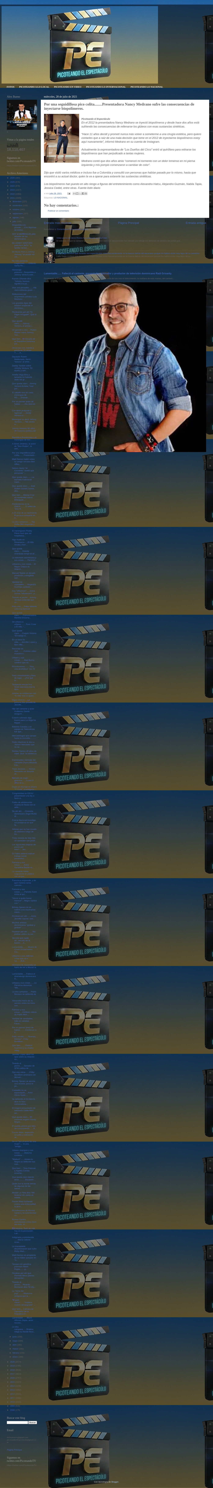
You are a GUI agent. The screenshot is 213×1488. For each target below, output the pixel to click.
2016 (12, 1378)
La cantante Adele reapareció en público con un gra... (23, 873)
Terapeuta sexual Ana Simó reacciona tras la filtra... (23, 686)
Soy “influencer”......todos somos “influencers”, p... (24, 592)
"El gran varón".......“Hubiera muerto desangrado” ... (23, 1302)
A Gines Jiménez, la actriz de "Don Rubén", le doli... (24, 446)
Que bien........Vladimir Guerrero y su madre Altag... (22, 1047)
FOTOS (11, 87)
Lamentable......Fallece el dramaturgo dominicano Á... (24, 976)
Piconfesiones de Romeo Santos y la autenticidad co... (24, 1212)
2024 (12, 186)
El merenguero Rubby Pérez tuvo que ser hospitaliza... (22, 533)
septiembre (18, 213)
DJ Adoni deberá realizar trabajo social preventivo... (23, 856)
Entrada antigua (196, 222)
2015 (12, 1382)
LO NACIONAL (61, 198)
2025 (12, 182)
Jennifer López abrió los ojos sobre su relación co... (23, 1056)
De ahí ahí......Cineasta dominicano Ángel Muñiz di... (24, 813)
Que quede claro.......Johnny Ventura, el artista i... (22, 323)
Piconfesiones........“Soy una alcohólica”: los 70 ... (23, 668)
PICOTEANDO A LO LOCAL (34, 87)
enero (15, 1357)
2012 (12, 1394)
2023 (12, 190)
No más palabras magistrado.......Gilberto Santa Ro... (24, 263)
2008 (12, 1410)
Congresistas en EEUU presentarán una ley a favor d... (23, 795)
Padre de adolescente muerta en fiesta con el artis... (23, 804)
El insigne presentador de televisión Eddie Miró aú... (23, 1110)
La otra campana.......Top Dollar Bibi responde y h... (23, 524)
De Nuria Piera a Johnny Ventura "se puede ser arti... (23, 254)
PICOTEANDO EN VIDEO (67, 87)
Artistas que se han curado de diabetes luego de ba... (24, 831)
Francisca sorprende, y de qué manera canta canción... (24, 882)
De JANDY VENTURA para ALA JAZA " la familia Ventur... (22, 245)
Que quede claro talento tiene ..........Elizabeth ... (24, 1178)
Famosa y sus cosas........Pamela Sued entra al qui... (24, 891)
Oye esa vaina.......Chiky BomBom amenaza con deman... (24, 1074)
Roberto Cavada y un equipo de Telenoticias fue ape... (23, 729)
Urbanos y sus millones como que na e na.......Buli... (22, 958)
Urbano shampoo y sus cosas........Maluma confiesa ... (22, 1152)
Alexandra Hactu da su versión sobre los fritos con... (23, 1003)
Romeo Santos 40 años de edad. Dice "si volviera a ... (24, 753)
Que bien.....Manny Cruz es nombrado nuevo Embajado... (23, 497)
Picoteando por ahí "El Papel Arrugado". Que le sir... (24, 314)
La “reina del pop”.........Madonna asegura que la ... (22, 1293)
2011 (12, 1398)
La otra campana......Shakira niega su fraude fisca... (23, 1329)
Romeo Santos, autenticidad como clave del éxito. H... (24, 1221)
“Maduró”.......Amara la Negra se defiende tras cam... (23, 1161)
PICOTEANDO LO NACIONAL (146, 87)
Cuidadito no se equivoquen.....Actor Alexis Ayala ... (22, 1092)
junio (15, 1337)
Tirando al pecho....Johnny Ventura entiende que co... (24, 599)
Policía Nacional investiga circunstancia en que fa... (24, 822)
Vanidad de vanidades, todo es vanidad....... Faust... (22, 1021)
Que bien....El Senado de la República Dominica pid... (23, 341)
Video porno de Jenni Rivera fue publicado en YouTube (81, 238)
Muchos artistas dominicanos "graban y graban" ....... (23, 925)
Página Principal (128, 222)
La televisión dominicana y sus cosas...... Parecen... (24, 558)
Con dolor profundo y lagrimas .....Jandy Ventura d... (21, 413)
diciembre (17, 201)
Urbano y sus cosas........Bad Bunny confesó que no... (23, 660)
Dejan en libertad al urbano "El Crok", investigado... (24, 788)
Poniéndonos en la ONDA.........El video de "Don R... (24, 506)
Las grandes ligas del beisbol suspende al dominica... (22, 305)
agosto (16, 217)
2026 (12, 178)
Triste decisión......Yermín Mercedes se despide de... (23, 771)
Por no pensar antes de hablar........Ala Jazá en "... (23, 404)
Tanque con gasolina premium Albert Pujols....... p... (21, 1266)
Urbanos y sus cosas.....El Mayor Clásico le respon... (24, 566)
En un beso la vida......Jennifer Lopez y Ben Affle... (24, 642)
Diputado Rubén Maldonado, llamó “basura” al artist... (21, 359)
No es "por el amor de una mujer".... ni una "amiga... (24, 1143)
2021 (12, 198)
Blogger (114, 1482)
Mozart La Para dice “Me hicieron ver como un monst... (23, 1195)
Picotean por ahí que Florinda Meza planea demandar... (23, 1275)
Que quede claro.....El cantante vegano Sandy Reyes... (24, 1119)
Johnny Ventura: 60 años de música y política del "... (24, 430)
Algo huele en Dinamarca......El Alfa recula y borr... (23, 542)
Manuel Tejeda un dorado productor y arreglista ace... (23, 575)
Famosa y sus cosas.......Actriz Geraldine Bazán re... (23, 864)
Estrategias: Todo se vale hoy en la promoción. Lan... (23, 1230)
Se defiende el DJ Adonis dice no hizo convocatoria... (23, 1101)
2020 (12, 1362)
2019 (12, 1366)
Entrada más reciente (57, 222)
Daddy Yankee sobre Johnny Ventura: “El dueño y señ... (22, 368)
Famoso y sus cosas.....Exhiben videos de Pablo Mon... (24, 1012)
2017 (12, 1374)
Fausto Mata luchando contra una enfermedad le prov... (24, 1203)
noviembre (18, 205)
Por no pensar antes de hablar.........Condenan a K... (24, 1030)
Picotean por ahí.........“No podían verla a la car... (24, 932)
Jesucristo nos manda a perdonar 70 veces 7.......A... (23, 350)
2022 (12, 194)
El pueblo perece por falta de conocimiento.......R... (24, 1127)
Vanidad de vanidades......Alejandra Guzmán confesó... (24, 584)
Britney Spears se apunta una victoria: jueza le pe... (23, 1083)
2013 (12, 1390)
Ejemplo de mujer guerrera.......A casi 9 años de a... (22, 780)
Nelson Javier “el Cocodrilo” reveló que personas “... (23, 470)
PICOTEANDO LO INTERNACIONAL (106, 87)
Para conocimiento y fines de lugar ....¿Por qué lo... (24, 677)
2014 (12, 1386)
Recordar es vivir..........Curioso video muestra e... (24, 651)
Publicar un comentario (58, 211)
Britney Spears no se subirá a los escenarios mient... (23, 909)
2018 (12, 1370)
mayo (15, 1341)
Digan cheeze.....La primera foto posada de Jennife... (24, 702)
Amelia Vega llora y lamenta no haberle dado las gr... (22, 377)
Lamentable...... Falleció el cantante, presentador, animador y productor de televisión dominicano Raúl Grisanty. (108, 273)
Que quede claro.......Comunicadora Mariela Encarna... (24, 615)
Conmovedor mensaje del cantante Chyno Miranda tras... (24, 762)
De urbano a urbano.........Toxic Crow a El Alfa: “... (24, 624)
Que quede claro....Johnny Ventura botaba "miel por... (24, 386)
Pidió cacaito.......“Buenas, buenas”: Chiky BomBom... (24, 1039)
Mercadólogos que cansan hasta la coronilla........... (24, 737)
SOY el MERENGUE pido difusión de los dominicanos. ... (24, 236)
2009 (12, 1406)
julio (15, 221)
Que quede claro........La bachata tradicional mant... (23, 479)
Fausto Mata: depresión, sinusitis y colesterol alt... (23, 1134)
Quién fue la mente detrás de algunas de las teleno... (24, 1186)
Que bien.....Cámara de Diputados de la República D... (22, 1311)
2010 (12, 1402)
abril (15, 1345)
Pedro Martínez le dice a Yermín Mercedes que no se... (23, 744)
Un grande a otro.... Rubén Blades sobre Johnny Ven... (24, 332)
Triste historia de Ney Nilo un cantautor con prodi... (24, 839)
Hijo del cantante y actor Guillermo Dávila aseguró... (23, 711)
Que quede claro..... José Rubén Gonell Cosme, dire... (23, 488)
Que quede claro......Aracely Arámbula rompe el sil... (24, 551)
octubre (16, 209)
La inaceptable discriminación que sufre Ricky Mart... (24, 1248)
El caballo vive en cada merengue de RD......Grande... (22, 395)
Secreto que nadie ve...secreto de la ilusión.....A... (21, 940)
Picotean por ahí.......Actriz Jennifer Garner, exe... (24, 917)
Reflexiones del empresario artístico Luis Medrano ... (24, 296)
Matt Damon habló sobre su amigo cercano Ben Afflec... (23, 461)
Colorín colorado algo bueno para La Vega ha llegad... (24, 720)
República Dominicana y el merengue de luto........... (24, 438)
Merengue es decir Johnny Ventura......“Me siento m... (24, 421)
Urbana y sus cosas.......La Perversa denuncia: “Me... (24, 985)
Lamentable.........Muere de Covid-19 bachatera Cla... (24, 949)
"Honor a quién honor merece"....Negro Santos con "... (24, 900)
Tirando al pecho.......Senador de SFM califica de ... (23, 1065)
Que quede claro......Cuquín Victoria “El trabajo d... (24, 633)
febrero (16, 1353)
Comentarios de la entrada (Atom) (72, 229)
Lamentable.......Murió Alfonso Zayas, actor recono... (22, 1320)
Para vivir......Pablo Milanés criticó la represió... (24, 607)
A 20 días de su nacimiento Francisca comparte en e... (24, 515)
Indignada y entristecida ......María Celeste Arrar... (23, 1239)
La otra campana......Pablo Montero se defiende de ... (24, 994)
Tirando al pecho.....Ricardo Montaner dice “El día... (24, 1284)
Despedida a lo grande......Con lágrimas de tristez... (24, 227)
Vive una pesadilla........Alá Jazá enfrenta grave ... (24, 288)
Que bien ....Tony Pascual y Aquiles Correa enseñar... (24, 1170)
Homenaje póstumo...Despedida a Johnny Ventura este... (24, 272)
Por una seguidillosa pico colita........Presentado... (24, 454)
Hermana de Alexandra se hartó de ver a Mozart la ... (24, 967)
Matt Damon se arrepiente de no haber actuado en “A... (24, 1257)
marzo (16, 1349)
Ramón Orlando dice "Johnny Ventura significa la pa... (21, 281)
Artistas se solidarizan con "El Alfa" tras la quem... (24, 694)
